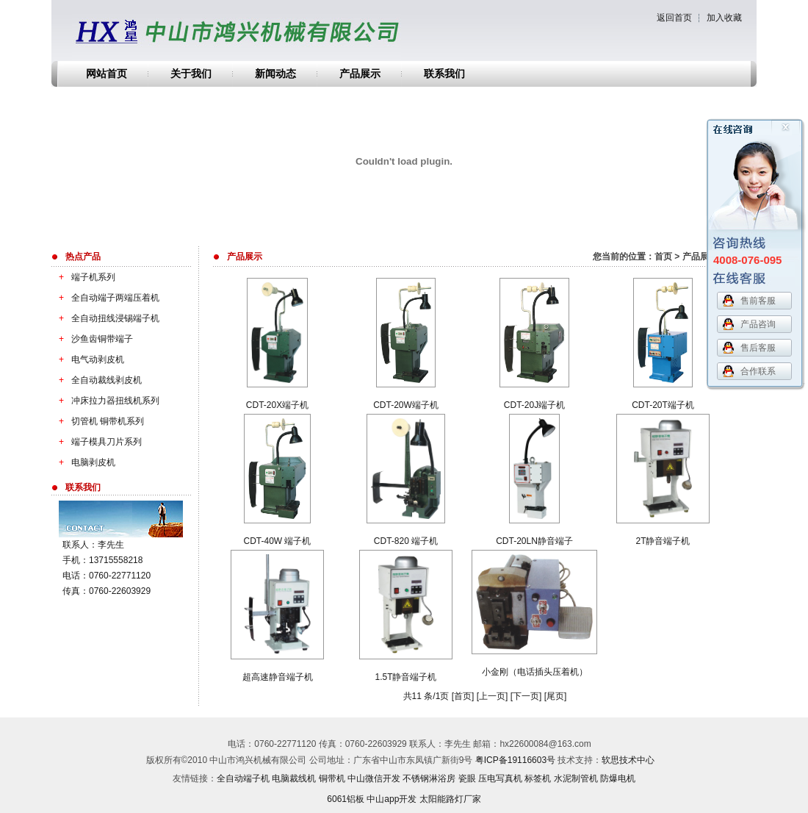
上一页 (492, 696)
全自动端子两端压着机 (105, 298)
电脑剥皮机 (83, 462)
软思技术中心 (628, 760)
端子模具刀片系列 (96, 442)
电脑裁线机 (294, 778)
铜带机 (332, 778)
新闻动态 (275, 73)
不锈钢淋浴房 (429, 778)
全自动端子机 (243, 778)
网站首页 (106, 73)
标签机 (537, 778)
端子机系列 (83, 277)
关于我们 (191, 73)
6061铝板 (345, 799)
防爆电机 (617, 778)
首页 (663, 256)
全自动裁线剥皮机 (96, 380)
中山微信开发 (373, 778)
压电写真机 (500, 778)
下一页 (526, 696)
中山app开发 (391, 799)
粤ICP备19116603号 (515, 760)
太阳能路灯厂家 (450, 799)
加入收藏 (724, 17)
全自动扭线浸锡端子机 (105, 318)
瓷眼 (467, 778)
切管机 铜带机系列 (97, 421)
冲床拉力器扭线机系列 (105, 400)
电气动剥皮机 (87, 359)
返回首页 (674, 17)
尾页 (555, 696)
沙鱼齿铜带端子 (92, 339)
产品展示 (359, 73)
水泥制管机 (576, 778)
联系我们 (444, 73)
